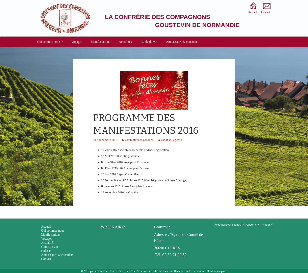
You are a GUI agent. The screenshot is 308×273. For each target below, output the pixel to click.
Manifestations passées (139, 140)
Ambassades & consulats (182, 41)
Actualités (125, 41)
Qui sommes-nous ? (50, 41)
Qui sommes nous (52, 230)
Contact (46, 258)
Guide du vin (148, 41)
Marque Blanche (174, 271)
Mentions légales (217, 271)
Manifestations (100, 41)
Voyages (76, 41)
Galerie (46, 250)
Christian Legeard (171, 140)
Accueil (46, 226)
